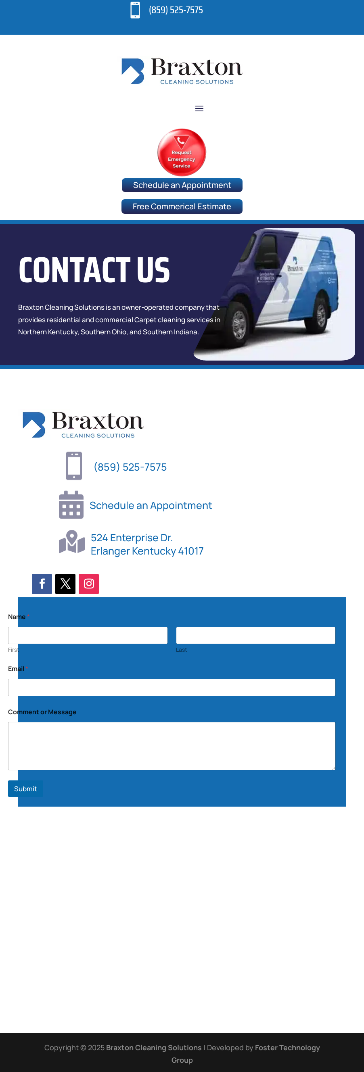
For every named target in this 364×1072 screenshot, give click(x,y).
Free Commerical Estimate (182, 206)
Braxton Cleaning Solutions (154, 1047)
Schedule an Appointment (182, 184)
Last (181, 824)
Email (18, 843)
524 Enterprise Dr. (132, 537)
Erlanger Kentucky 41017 (147, 551)
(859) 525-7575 (176, 10)
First (13, 824)
